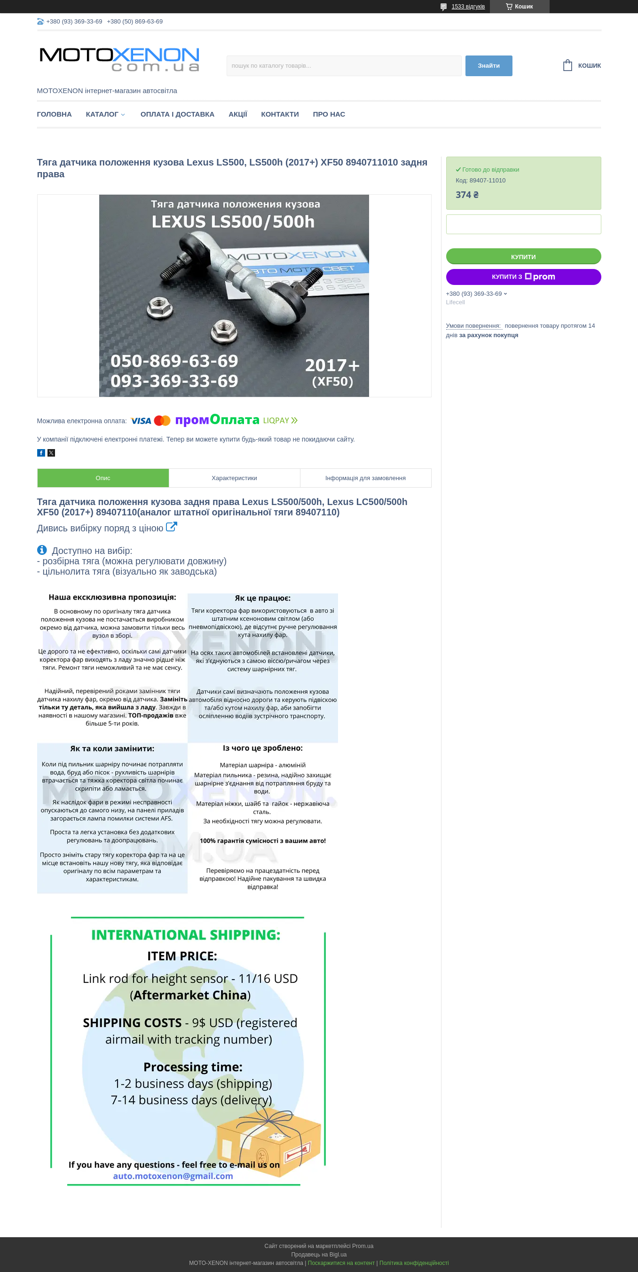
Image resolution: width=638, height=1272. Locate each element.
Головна (54, 114)
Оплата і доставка (177, 114)
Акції (237, 114)
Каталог (102, 114)
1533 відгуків (468, 6)
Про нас (329, 114)
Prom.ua (362, 1246)
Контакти (280, 114)
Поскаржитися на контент (341, 1263)
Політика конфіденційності (414, 1263)
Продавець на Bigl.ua (319, 1254)
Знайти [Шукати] (489, 65)
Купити (523, 257)
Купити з (523, 277)
